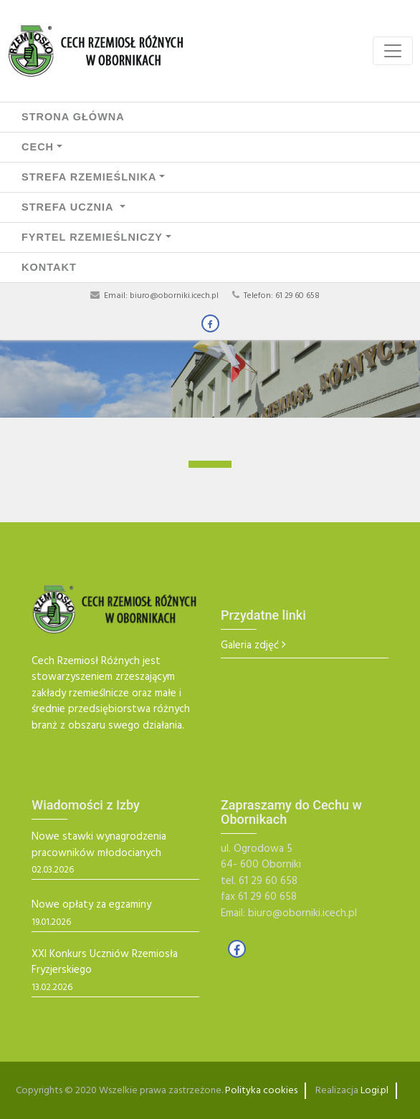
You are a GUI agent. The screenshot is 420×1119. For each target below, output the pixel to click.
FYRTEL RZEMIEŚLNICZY (92, 237)
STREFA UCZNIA (69, 207)
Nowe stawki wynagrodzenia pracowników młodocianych (99, 845)
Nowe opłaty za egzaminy (91, 905)
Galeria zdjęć (250, 646)
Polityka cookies (261, 1090)
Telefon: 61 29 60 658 (282, 296)
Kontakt (49, 267)
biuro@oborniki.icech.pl (174, 296)
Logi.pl (374, 1090)
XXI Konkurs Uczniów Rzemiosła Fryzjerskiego (105, 962)
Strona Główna (73, 117)
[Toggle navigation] (393, 51)
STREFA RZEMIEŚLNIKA (89, 177)
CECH (38, 147)
